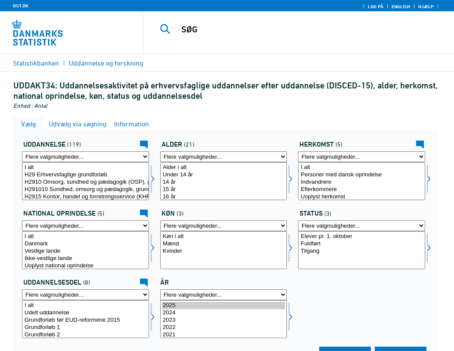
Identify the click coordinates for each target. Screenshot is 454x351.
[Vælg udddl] (85, 319)
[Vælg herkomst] (361, 181)
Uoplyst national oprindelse (85, 266)
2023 (224, 320)
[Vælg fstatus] (361, 250)
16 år (224, 197)
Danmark (85, 244)
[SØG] (301, 29)
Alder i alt (224, 167)
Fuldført (361, 244)
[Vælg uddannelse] (85, 181)
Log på (375, 6)
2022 (224, 327)
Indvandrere (361, 182)
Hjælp (426, 6)
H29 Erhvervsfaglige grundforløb (85, 175)
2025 (224, 305)
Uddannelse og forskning (106, 63)
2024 (224, 313)
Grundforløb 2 (85, 334)
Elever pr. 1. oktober (361, 236)
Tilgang (361, 251)
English (401, 6)
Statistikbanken (36, 63)
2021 (224, 334)
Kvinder (224, 251)
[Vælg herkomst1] (85, 250)
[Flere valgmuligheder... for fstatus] (361, 225)
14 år (224, 182)
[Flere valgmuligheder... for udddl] (85, 294)
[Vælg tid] (223, 319)
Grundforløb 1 (85, 327)
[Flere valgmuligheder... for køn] (223, 225)
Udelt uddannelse (85, 313)
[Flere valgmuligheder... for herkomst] (361, 156)
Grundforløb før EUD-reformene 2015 (85, 320)
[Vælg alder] (223, 181)
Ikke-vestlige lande (85, 258)
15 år (224, 189)
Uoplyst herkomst (361, 197)
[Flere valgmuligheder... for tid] (223, 294)
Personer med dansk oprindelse (361, 175)
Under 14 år (224, 175)
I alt (85, 167)
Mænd (224, 244)
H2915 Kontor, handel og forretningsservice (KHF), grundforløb (85, 197)
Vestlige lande (85, 251)
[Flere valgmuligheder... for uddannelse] (85, 156)
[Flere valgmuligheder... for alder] (223, 156)
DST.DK (20, 6)
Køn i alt (224, 236)
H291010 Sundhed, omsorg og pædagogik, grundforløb (85, 189)
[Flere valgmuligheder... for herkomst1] (85, 225)
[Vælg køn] (223, 250)
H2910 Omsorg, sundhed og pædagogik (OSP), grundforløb (85, 182)
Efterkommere (361, 189)
